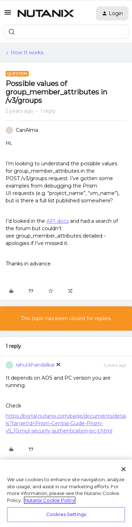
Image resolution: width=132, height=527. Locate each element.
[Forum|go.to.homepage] (46, 13)
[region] (66, 493)
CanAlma (27, 130)
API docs (57, 221)
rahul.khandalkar (35, 365)
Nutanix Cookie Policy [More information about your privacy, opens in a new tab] (50, 500)
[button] (8, 15)
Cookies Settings (66, 514)
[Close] (123, 469)
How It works (27, 52)
